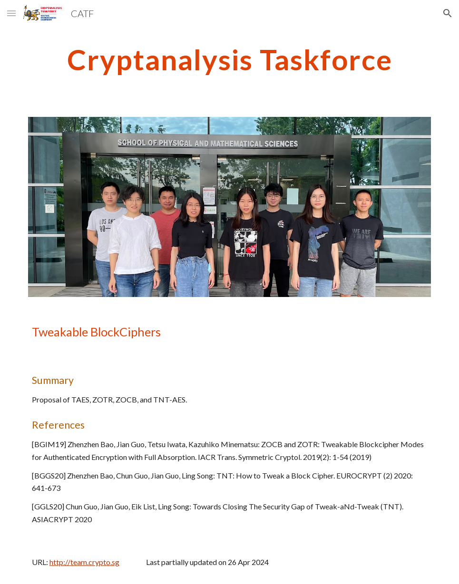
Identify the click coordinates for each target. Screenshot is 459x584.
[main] (229, 59)
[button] (11, 13)
